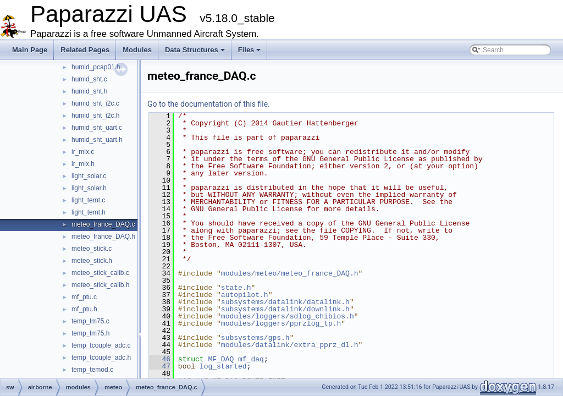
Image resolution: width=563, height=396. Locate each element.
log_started (223, 366)
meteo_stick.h (91, 261)
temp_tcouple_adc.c (100, 345)
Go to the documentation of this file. (208, 104)
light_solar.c (88, 176)
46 (159, 359)
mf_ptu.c (84, 297)
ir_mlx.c (82, 152)
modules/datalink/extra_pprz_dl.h (289, 345)
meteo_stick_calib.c (100, 273)
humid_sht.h (89, 91)
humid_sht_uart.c (96, 127)
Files (249, 50)
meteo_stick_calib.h (100, 285)
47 (159, 366)
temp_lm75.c (90, 321)
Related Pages (84, 50)
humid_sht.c (89, 79)
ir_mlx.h (83, 164)
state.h (236, 288)
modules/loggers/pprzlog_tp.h (281, 323)
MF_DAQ (221, 359)
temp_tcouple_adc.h (101, 357)
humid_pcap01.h (95, 67)
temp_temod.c (92, 369)
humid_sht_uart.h (97, 140)
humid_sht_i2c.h (95, 115)
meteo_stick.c (91, 248)
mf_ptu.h (84, 309)
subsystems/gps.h (255, 338)
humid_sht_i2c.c (95, 103)
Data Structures (195, 50)
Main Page (29, 50)
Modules (137, 50)
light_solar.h (89, 188)
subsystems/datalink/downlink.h (285, 309)
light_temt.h (88, 212)
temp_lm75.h (90, 333)
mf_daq (251, 359)
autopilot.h (244, 295)
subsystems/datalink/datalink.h (285, 302)
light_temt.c (88, 200)
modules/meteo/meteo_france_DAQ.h (289, 273)
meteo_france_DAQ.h (103, 236)
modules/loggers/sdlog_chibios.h (287, 316)
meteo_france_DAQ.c (103, 224)
